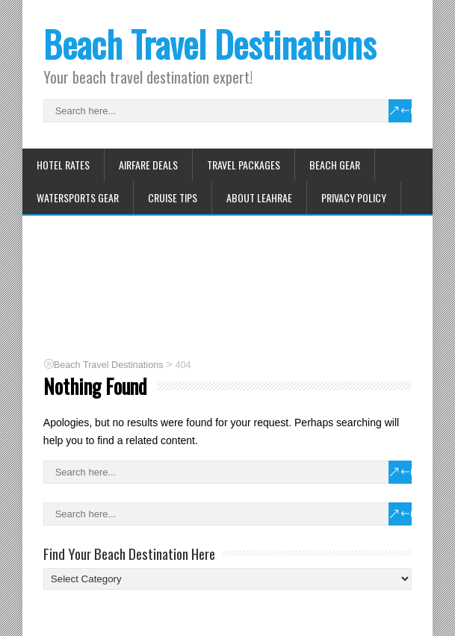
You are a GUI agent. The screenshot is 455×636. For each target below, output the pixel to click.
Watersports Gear (78, 197)
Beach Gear (334, 164)
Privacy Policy (353, 197)
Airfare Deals (148, 164)
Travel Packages (243, 164)
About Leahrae (259, 197)
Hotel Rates (63, 164)
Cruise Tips (172, 197)
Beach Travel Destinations (209, 43)
